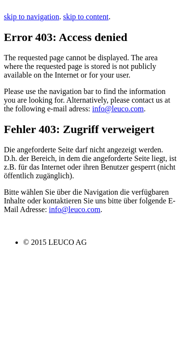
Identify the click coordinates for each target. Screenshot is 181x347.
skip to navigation (31, 17)
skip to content (86, 17)
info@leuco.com (118, 109)
